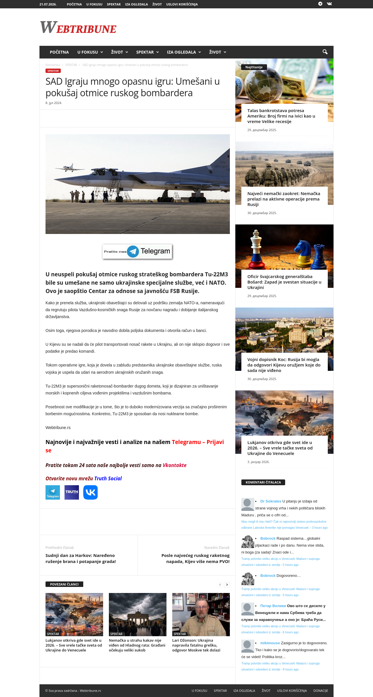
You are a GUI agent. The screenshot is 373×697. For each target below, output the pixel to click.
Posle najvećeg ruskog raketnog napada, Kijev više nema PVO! (195, 558)
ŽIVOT (157, 4)
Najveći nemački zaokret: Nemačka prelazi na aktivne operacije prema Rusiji (283, 198)
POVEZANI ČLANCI (64, 584)
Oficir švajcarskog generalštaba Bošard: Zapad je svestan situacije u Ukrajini (284, 281)
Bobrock (268, 538)
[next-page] (227, 584)
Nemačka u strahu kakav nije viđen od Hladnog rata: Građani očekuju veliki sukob (137, 645)
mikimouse (270, 643)
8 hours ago (291, 669)
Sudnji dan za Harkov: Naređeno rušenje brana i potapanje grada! (81, 558)
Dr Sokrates (270, 501)
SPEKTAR (114, 4)
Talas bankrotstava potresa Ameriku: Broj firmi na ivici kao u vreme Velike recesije (281, 115)
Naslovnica (53, 65)
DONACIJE (320, 690)
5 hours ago (291, 564)
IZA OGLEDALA (136, 4)
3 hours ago (320, 527)
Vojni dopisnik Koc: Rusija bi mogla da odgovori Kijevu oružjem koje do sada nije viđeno (284, 364)
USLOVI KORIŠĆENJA (182, 4)
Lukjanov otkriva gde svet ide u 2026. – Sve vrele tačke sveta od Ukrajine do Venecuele (74, 645)
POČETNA (74, 4)
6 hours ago (291, 632)
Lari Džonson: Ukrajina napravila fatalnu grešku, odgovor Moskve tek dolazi (196, 645)
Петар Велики (273, 606)
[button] (325, 52)
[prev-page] (220, 584)
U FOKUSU (94, 4)
